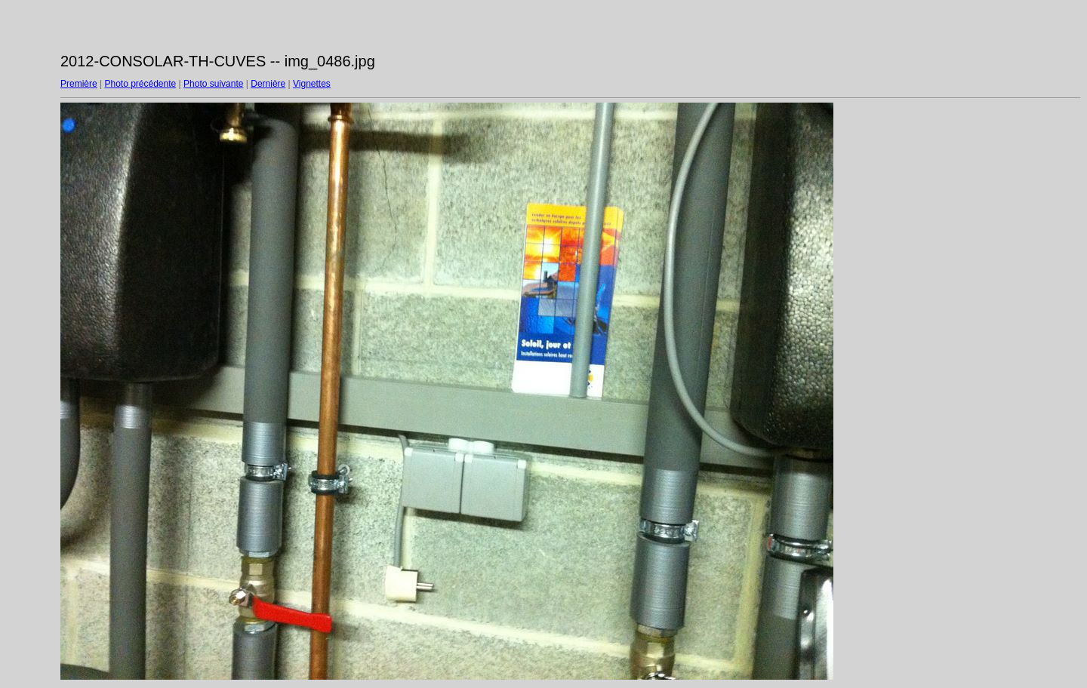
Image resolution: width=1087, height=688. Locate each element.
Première (78, 83)
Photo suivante (213, 83)
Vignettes (312, 83)
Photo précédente (140, 83)
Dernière (268, 83)
